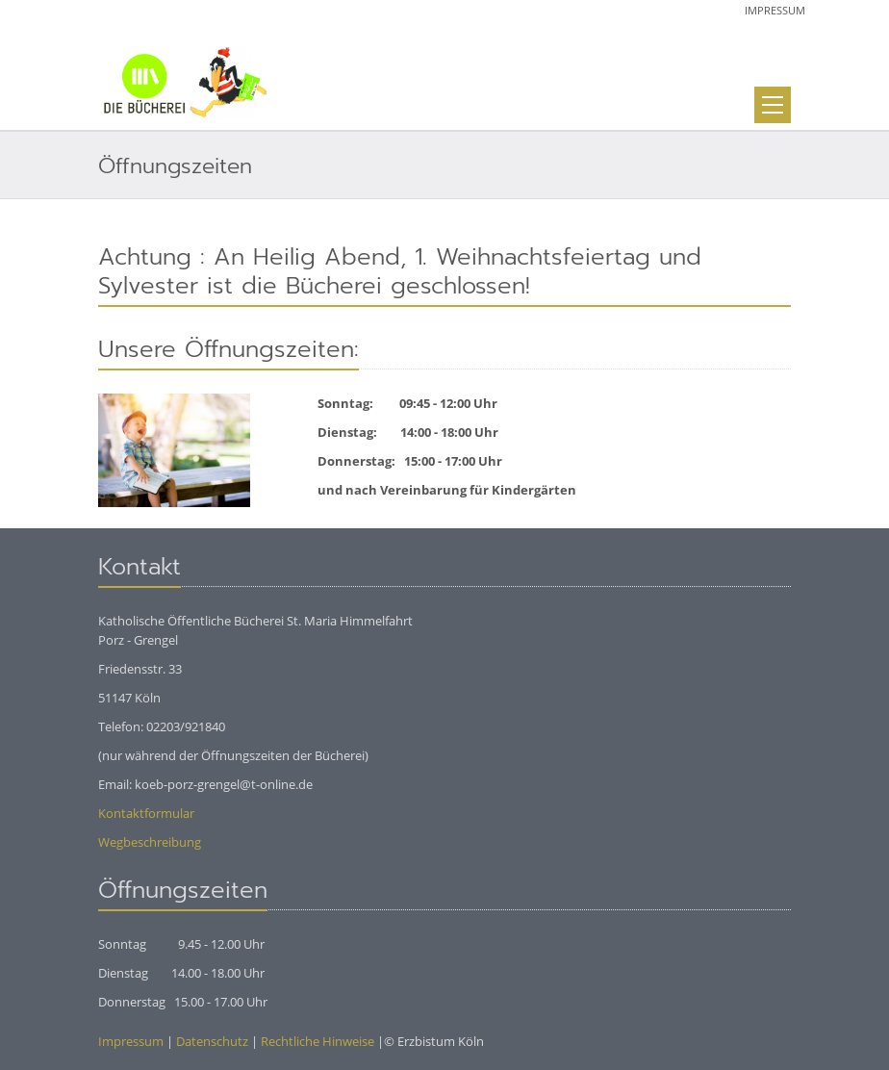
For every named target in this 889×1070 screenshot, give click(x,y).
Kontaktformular (146, 813)
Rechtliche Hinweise (317, 1041)
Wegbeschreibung (149, 842)
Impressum (775, 10)
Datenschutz (212, 1041)
